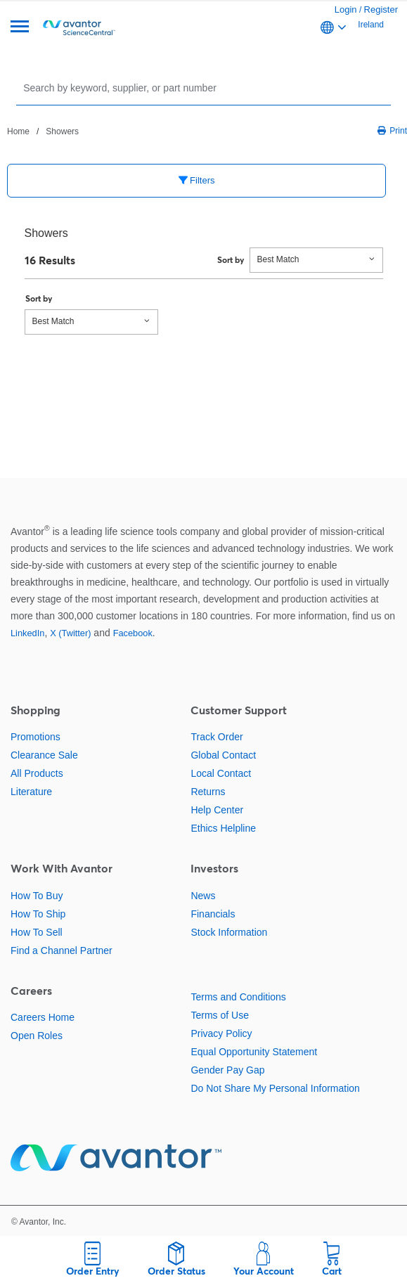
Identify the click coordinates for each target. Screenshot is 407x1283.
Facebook (133, 633)
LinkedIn (27, 633)
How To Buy (37, 895)
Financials (212, 914)
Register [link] (381, 9)
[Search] (205, 88)
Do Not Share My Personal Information (274, 1088)
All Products (37, 773)
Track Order (216, 736)
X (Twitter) (70, 633)
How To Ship (38, 914)
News (202, 895)
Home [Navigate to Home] (18, 131)
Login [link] (346, 9)
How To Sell (37, 932)
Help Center (216, 809)
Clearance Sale (44, 755)
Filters (197, 180)
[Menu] (19, 27)
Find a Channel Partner (61, 950)
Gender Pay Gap (227, 1070)
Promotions (35, 736)
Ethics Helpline (223, 828)
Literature (31, 791)
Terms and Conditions (237, 996)
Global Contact (223, 755)
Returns (207, 791)
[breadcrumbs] (43, 130)
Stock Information (228, 932)
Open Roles (37, 1035)
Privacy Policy (221, 1033)
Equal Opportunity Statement (253, 1051)
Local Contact (220, 773)
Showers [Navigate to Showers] (62, 131)
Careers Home (43, 1017)
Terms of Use (219, 1015)
